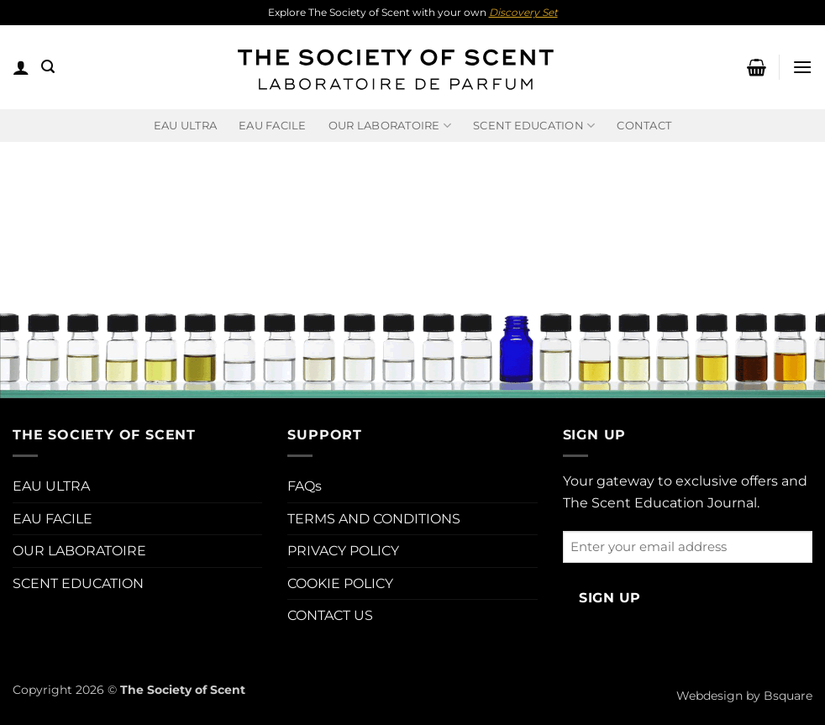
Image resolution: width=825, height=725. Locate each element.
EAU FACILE (273, 125)
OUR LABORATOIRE (79, 551)
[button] (21, 67)
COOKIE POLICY (340, 583)
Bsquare (788, 695)
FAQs (304, 486)
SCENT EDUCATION (78, 583)
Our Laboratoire (389, 126)
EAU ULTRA (185, 125)
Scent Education (534, 126)
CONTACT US (330, 615)
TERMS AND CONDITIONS (373, 519)
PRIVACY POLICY (343, 551)
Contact (644, 125)
